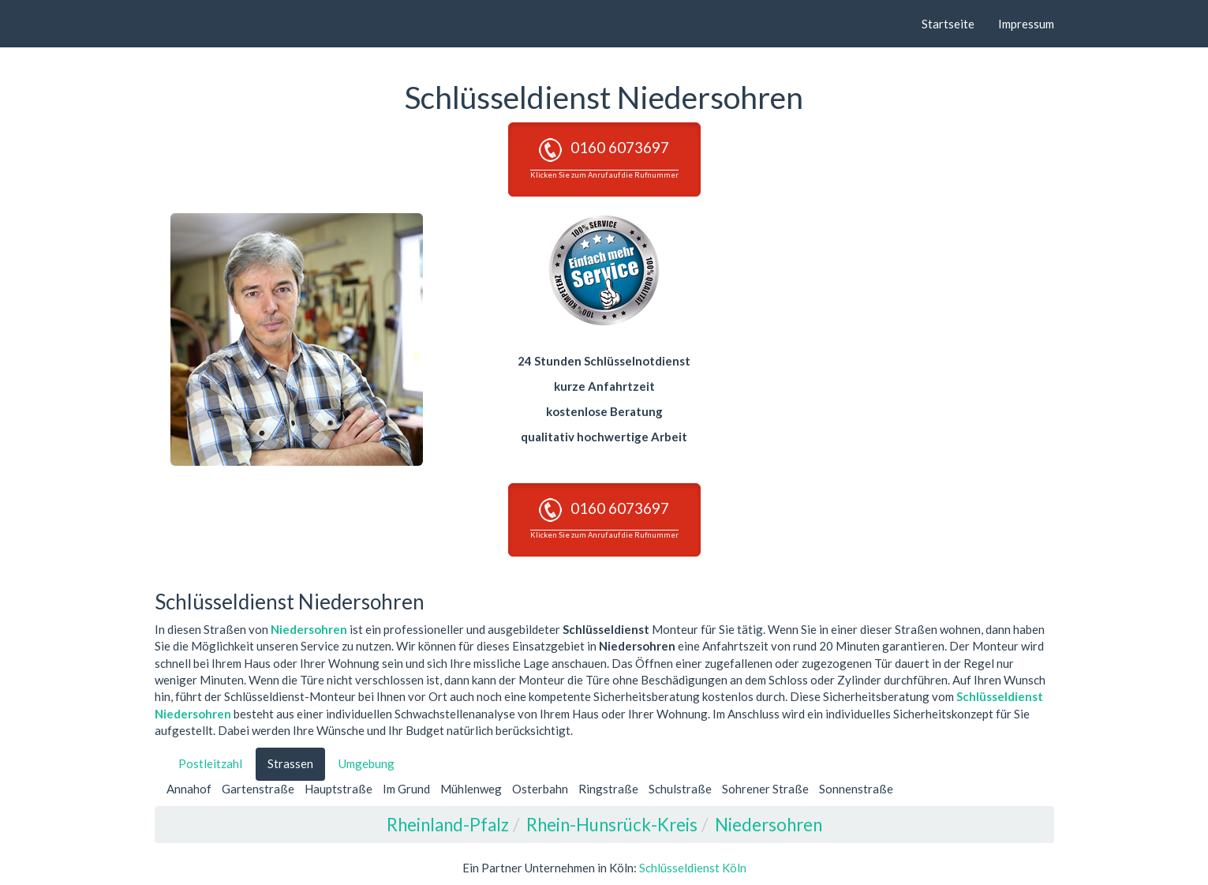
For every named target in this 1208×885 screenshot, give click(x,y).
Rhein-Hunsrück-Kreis (611, 824)
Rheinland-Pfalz (448, 824)
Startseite (948, 24)
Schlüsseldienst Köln (692, 868)
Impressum (1026, 24)
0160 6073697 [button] (604, 158)
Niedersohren (309, 629)
